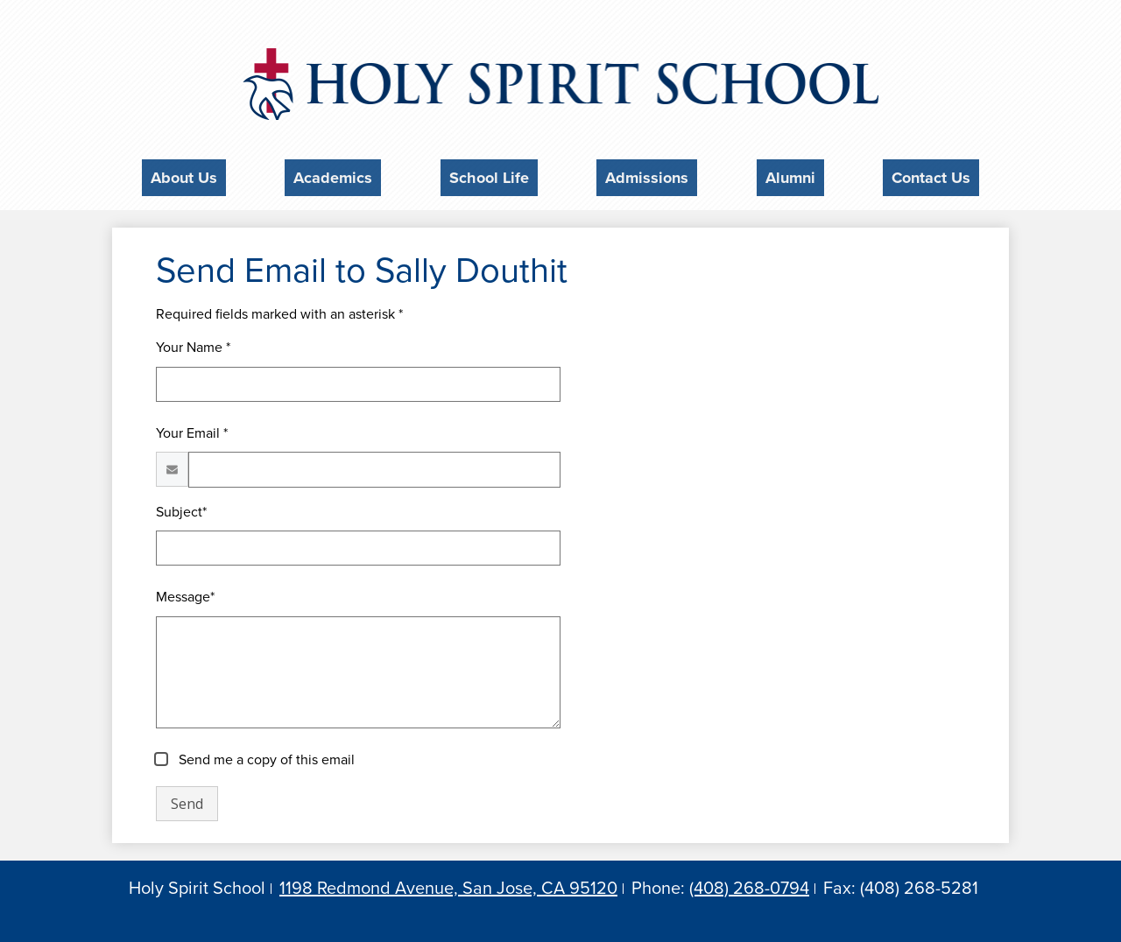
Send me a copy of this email (265, 755)
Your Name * (193, 342)
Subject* (181, 507)
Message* (185, 592)
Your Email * (192, 428)
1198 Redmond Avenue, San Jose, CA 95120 (448, 883)
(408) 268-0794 (749, 883)
